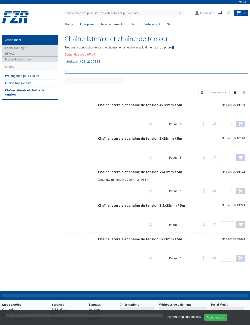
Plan (133, 24)
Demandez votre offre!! (80, 54)
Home (69, 24)
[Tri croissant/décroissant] (202, 93)
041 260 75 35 (91, 61)
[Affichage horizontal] (243, 93)
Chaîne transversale (18, 83)
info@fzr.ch (72, 61)
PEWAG (10, 54)
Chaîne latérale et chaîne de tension (24, 92)
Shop (170, 24)
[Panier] (238, 13)
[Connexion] (204, 13)
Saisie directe (60, 309)
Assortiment (13, 40)
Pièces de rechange (18, 59)
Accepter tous (216, 317)
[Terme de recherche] (120, 13)
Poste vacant (151, 24)
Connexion (9, 309)
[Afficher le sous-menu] (55, 40)
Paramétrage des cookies (184, 317)
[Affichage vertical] (235, 93)
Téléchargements (112, 24)
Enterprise (87, 24)
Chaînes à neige (15, 48)
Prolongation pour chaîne (22, 76)
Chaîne (30, 67)
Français (242, 1)
